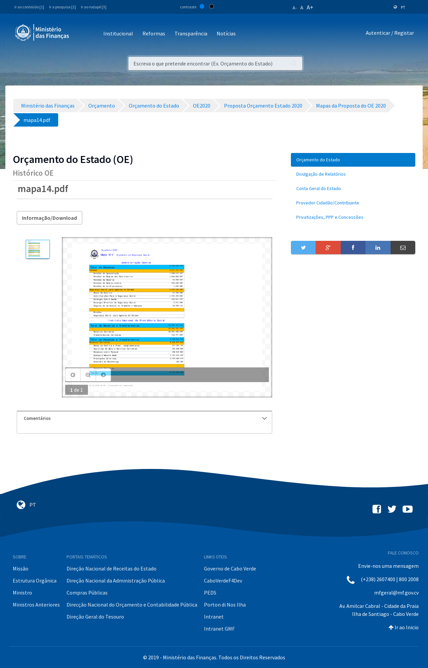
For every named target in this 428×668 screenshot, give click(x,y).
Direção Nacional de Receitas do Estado (111, 568)
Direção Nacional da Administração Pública (116, 580)
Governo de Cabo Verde (230, 568)
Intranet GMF (219, 628)
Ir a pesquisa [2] (62, 6)
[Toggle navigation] (80, 33)
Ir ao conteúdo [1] (29, 6)
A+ (310, 7)
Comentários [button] (145, 418)
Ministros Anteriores (36, 604)
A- (295, 8)
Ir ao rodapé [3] (93, 6)
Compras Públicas (87, 592)
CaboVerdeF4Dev (223, 580)
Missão (20, 568)
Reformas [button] (153, 33)
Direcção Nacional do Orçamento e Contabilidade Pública (132, 604)
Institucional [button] (118, 33)
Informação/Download (49, 217)
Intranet (214, 616)
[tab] (144, 418)
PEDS (210, 592)
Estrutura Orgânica (35, 580)
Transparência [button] (191, 33)
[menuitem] (353, 160)
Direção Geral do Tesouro (95, 616)
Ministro (22, 592)
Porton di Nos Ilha (225, 604)
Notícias (226, 33)
